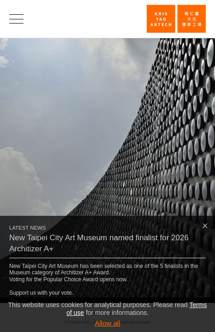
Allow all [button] (107, 323)
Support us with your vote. (41, 293)
